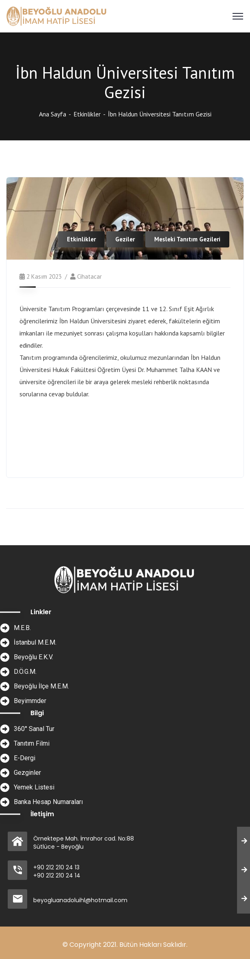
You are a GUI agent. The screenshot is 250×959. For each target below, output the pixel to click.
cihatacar (89, 276)
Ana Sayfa (52, 114)
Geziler (125, 239)
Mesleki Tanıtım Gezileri (187, 239)
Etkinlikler (87, 114)
